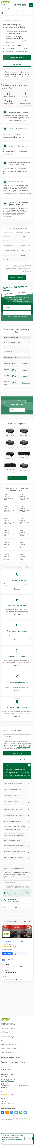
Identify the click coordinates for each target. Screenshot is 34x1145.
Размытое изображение (7, 370)
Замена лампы (6, 236)
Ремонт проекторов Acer (9, 1052)
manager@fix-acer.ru (7, 1081)
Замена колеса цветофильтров (10, 250)
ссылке (8, 1032)
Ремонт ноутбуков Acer (8, 1041)
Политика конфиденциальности (17, 1127)
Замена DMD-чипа (7, 259)
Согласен (28, 1139)
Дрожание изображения (7, 376)
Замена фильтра (7, 240)
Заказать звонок (17, 410)
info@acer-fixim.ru (7, 1076)
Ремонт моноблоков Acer (9, 1044)
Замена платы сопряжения (9, 255)
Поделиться (2, 1112)
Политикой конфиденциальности (21, 887)
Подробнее (17, 589)
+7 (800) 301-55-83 (19, 4)
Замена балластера (8, 245)
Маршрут (7, 954)
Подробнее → (26, 363)
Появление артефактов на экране (7, 383)
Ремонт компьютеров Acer (9, 1048)
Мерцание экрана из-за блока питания (7, 363)
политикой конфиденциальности (19, 317)
